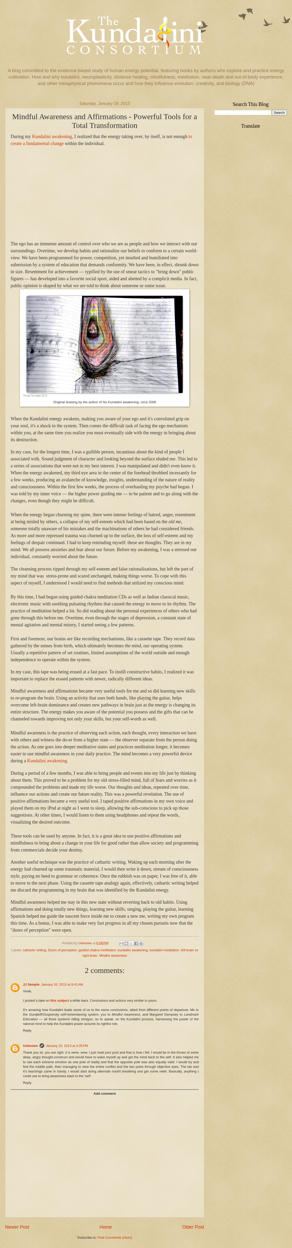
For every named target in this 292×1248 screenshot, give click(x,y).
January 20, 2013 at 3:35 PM (67, 1046)
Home (105, 1227)
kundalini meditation (164, 950)
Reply (27, 1030)
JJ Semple (31, 984)
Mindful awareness (113, 955)
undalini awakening (52, 136)
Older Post (193, 1227)
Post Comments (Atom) (114, 1237)
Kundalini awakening (47, 760)
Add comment (105, 1093)
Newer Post (17, 1227)
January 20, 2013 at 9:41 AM (62, 984)
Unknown (30, 1046)
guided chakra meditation (97, 950)
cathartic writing (34, 950)
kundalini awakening (133, 950)
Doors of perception (62, 950)
